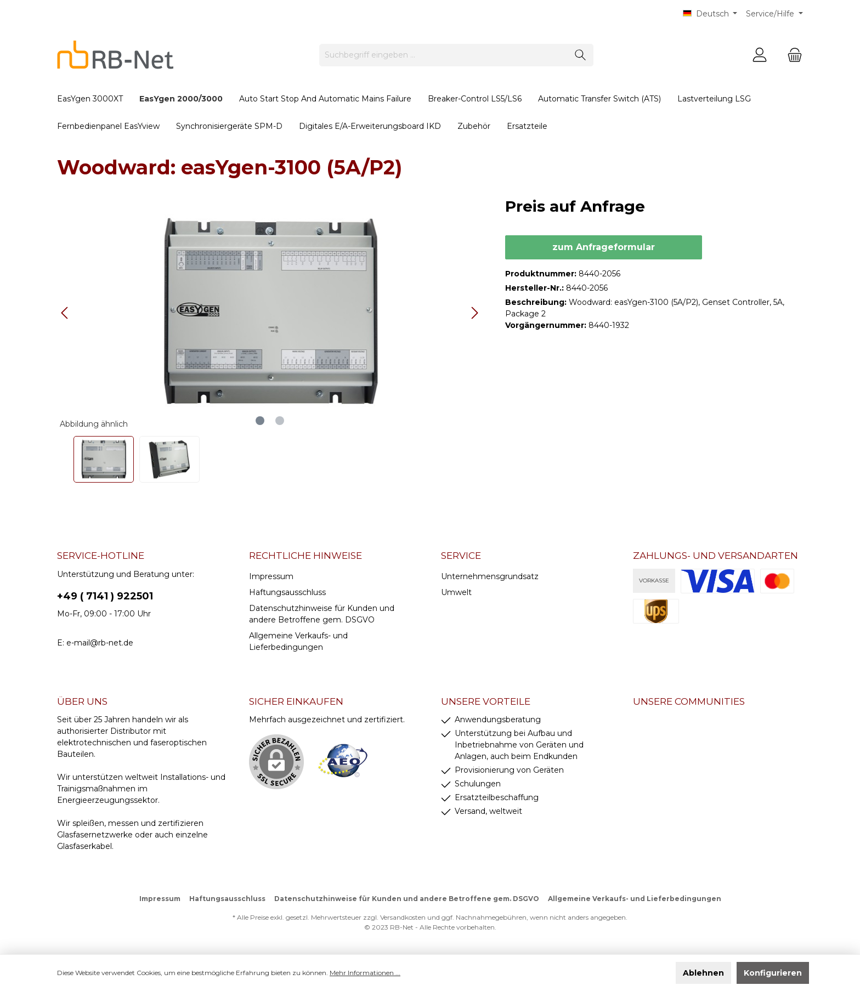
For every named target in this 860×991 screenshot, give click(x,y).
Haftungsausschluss (287, 592)
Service (461, 555)
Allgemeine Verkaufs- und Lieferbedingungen (634, 898)
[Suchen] (580, 55)
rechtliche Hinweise (305, 555)
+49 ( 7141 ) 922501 (105, 596)
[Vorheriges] (65, 313)
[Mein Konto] (759, 55)
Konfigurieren (773, 973)
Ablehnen (703, 973)
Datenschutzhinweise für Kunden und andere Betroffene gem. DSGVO (406, 898)
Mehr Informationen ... (365, 973)
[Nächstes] (474, 313)
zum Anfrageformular (603, 247)
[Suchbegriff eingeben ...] (443, 55)
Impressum (271, 576)
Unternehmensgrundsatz (490, 576)
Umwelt (456, 592)
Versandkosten (403, 917)
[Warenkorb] (791, 55)
